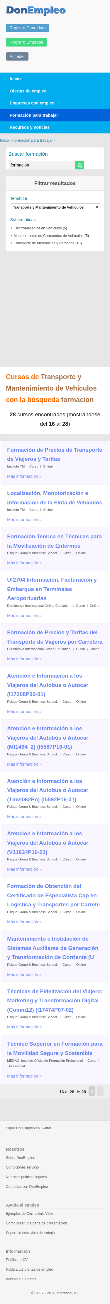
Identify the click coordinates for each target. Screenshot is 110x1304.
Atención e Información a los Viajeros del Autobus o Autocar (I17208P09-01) (47, 685)
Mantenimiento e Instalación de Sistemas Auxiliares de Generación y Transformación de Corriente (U (52, 948)
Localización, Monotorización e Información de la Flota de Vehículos (54, 498)
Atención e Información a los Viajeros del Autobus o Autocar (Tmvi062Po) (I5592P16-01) (47, 790)
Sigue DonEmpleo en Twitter (28, 1128)
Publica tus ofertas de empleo (29, 1269)
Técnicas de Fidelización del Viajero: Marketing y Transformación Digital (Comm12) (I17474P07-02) (54, 1000)
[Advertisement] (55, 306)
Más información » (24, 476)
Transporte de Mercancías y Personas (44, 243)
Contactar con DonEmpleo (27, 1187)
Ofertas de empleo (28, 91)
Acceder (17, 56)
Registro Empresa (26, 42)
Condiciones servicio (22, 1167)
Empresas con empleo (32, 103)
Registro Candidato (28, 27)
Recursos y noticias (30, 127)
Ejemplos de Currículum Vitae (29, 1214)
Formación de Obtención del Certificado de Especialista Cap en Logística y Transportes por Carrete (53, 895)
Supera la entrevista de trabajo (30, 1233)
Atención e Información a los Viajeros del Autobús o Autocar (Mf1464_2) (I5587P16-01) (47, 737)
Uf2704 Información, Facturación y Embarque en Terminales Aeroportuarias (52, 589)
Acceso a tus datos (21, 1279)
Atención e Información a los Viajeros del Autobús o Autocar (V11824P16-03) (47, 842)
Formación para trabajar (34, 115)
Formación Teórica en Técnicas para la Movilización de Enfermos (54, 541)
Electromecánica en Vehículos (38, 228)
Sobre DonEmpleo (20, 1158)
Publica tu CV (17, 1260)
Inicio (15, 78)
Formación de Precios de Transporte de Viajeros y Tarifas (54, 454)
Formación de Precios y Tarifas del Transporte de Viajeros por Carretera (54, 637)
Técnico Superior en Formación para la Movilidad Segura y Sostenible (54, 1048)
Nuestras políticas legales (26, 1177)
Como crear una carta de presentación (36, 1223)
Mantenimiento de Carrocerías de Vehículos (49, 236)
